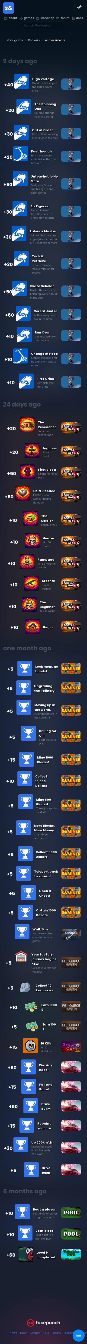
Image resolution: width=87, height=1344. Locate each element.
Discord (69, 1333)
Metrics (35, 1333)
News (13, 1333)
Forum (56, 1333)
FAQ (46, 1333)
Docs (23, 1333)
